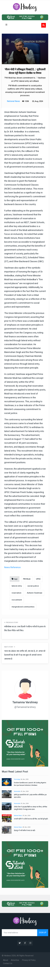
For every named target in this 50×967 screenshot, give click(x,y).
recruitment (17, 599)
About (5, 960)
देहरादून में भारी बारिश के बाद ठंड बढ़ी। (24, 830)
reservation (16, 593)
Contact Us (7, 963)
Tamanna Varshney (25, 702)
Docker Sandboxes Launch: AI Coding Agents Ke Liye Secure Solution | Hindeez (30, 783)
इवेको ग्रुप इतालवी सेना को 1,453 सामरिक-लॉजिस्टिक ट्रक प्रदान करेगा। (30, 796)
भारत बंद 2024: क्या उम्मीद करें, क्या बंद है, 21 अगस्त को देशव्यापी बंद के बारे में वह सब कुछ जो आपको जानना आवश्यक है (24, 655)
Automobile (17, 791)
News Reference (12, 567)
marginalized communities (23, 606)
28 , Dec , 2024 (26, 827)
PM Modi (26, 579)
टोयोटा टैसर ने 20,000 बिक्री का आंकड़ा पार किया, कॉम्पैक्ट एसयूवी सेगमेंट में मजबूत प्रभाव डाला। (30, 808)
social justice (33, 586)
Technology (17, 779)
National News (18, 815)
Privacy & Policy (29, 960)
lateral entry (17, 586)
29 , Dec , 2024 (25, 791)
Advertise (15, 960)
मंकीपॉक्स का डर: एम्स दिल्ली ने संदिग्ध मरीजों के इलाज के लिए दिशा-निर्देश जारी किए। (25, 628)
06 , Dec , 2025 (25, 779)
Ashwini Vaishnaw (34, 593)
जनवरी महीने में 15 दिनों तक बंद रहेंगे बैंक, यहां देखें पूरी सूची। (31, 819)
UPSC (38, 579)
